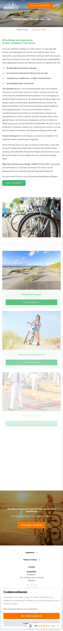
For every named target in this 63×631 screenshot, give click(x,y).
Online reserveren (40, 6)
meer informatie (14, 183)
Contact (31, 567)
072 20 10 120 (31, 585)
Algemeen (30, 552)
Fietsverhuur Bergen (38, 30)
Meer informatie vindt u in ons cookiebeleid (20, 609)
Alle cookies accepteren (31, 616)
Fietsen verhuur (22, 30)
